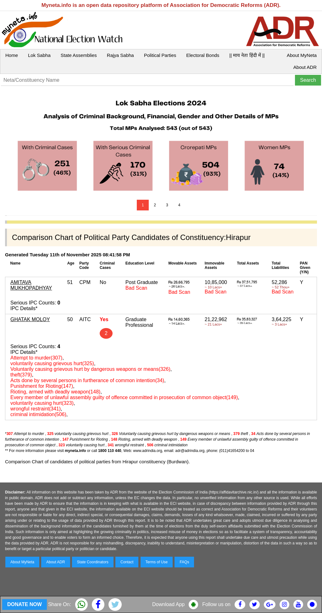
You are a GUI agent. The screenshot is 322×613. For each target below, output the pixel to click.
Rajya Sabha (120, 55)
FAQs (184, 562)
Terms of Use (157, 562)
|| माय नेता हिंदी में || (246, 55)
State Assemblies (79, 55)
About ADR (305, 67)
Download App (168, 604)
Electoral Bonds (202, 55)
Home (11, 55)
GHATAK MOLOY (30, 319)
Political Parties (160, 55)
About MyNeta (302, 55)
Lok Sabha (39, 55)
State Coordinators (92, 562)
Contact (126, 562)
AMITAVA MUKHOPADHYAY (31, 285)
